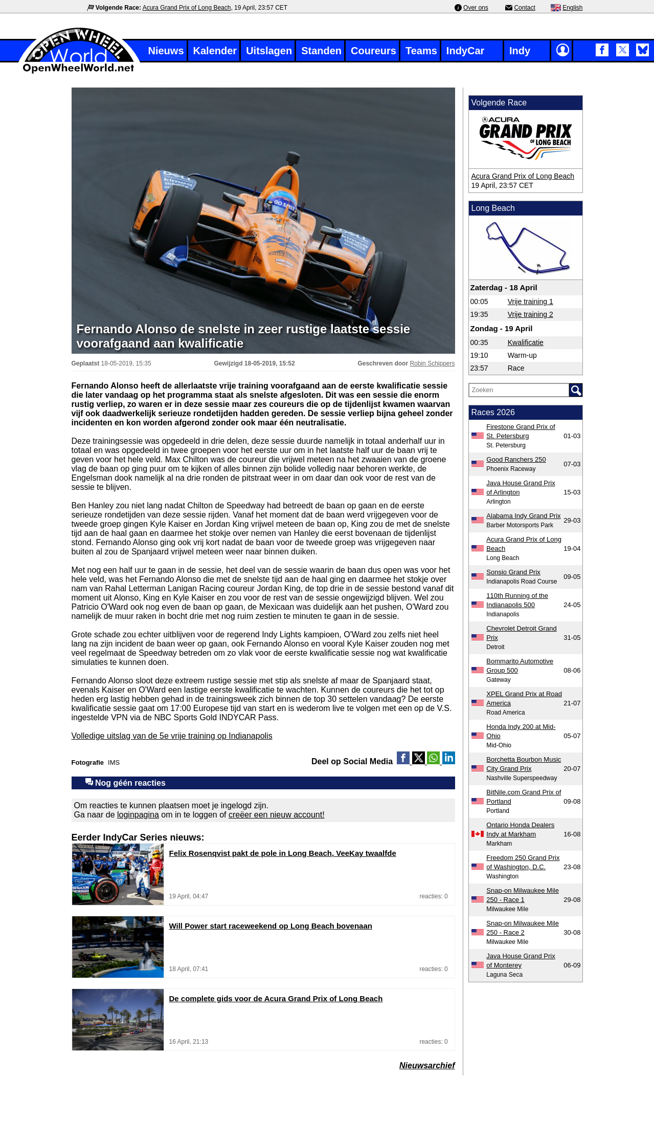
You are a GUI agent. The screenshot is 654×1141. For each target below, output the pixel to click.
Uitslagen (269, 50)
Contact (524, 7)
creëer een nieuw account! (277, 814)
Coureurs (373, 50)
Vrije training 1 (530, 301)
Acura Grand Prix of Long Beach (187, 7)
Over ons (475, 7)
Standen (321, 50)
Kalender (215, 50)
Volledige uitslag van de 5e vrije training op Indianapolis (172, 735)
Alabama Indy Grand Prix (523, 516)
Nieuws (166, 50)
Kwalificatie (526, 342)
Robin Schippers (432, 363)
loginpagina (138, 814)
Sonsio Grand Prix (513, 572)
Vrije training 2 (530, 314)
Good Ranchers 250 (516, 459)
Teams (421, 50)
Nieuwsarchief (427, 1065)
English (572, 7)
